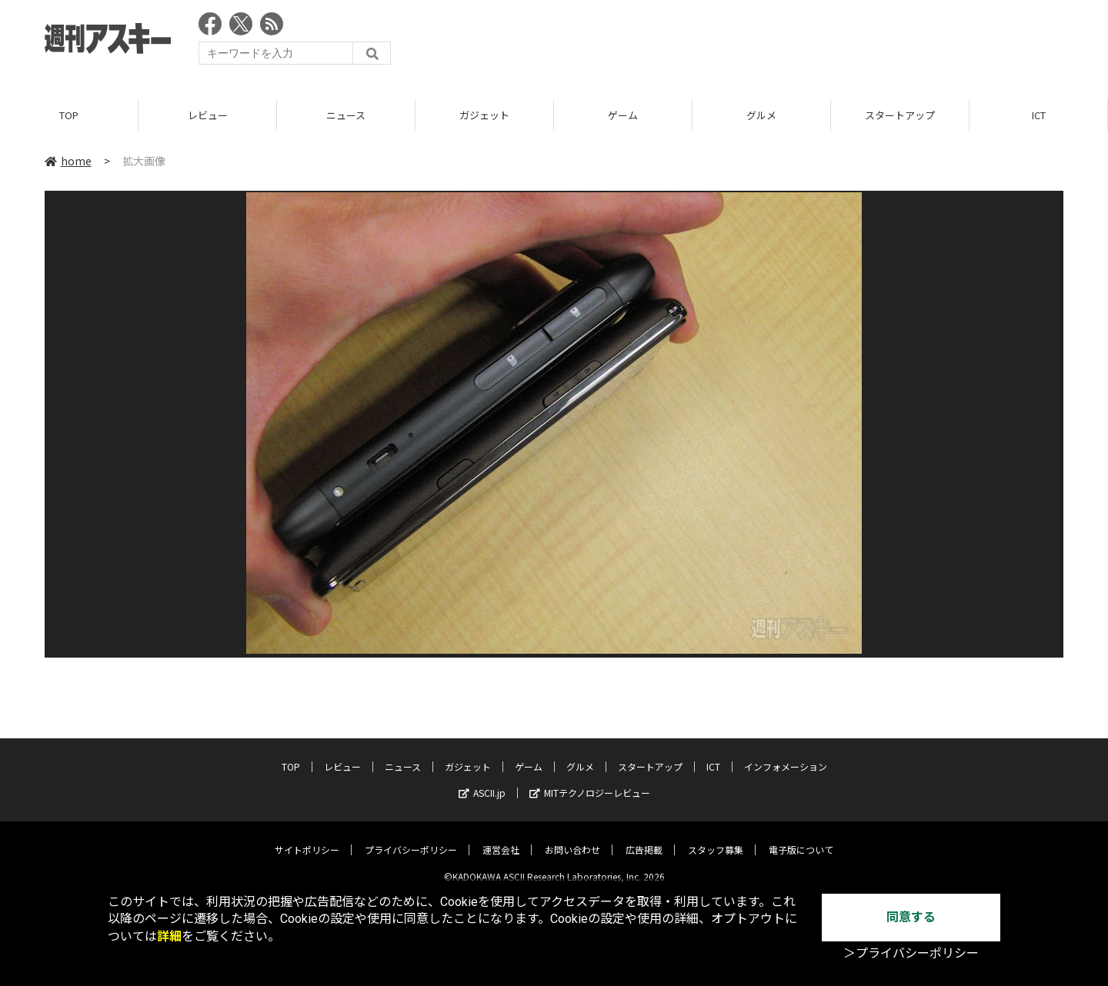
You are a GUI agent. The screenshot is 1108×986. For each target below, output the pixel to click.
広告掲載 (644, 837)
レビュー (208, 115)
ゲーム (623, 115)
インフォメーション (785, 754)
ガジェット (484, 115)
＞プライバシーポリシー (911, 953)
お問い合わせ (572, 837)
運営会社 (500, 837)
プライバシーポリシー (411, 837)
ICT (1039, 115)
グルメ (761, 115)
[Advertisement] (783, 42)
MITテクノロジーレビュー (589, 781)
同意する (911, 917)
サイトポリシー (307, 837)
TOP (68, 115)
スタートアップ (900, 115)
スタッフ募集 (715, 837)
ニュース (345, 115)
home (68, 160)
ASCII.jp (482, 781)
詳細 (169, 936)
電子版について (801, 837)
